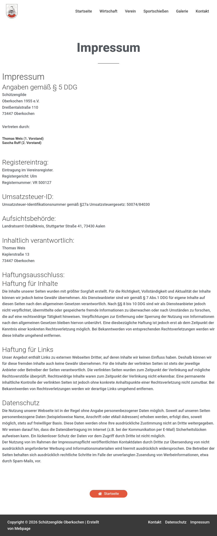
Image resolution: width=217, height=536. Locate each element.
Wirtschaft (108, 11)
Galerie (182, 11)
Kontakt (202, 11)
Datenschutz (175, 522)
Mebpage (23, 528)
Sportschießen (155, 11)
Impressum (200, 522)
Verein (130, 11)
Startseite (83, 11)
